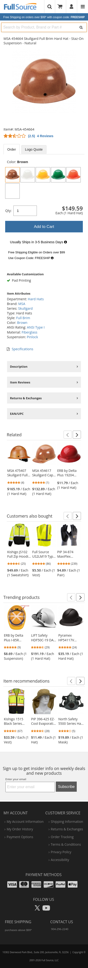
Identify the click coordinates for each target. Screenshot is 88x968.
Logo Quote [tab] (34, 149)
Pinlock (32, 337)
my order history (20, 829)
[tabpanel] (44, 210)
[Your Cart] (61, 6)
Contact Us (61, 921)
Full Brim (23, 318)
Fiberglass (29, 332)
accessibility (60, 859)
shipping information (67, 821)
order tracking (62, 837)
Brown (22, 322)
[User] (71, 6)
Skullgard (25, 308)
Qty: (8, 210)
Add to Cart (44, 226)
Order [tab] (11, 149)
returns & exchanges (67, 829)
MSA (21, 303)
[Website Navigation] (82, 6)
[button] (68, 435)
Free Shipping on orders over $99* (44, 17)
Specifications (22, 349)
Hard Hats (36, 299)
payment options (20, 837)
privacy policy (61, 852)
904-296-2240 (59, 929)
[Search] (81, 27)
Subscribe (66, 787)
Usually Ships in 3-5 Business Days (38, 242)
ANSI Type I (36, 327)
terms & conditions (66, 844)
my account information (25, 821)
